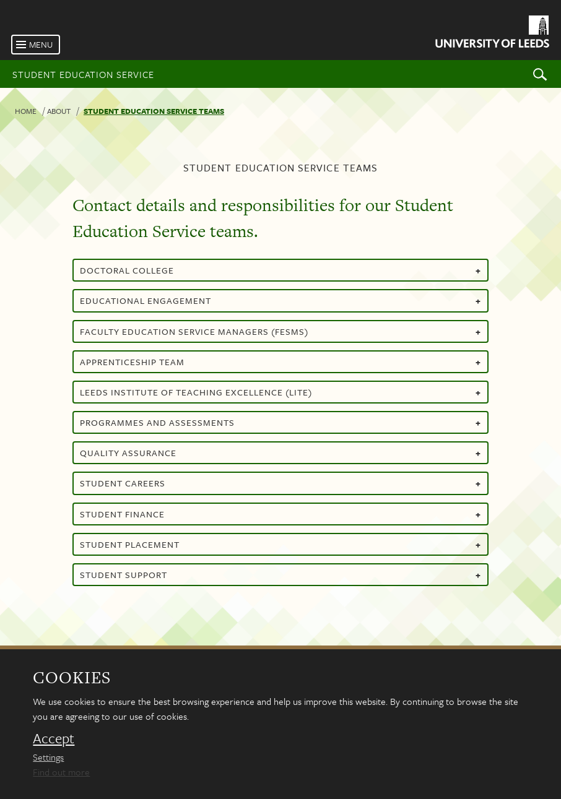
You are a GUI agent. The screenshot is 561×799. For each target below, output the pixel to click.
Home (26, 110)
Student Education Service (83, 74)
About (59, 110)
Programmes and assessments (280, 422)
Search (540, 74)
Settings (48, 757)
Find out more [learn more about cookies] (61, 772)
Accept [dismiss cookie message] (53, 738)
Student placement (280, 544)
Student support (280, 574)
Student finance (280, 513)
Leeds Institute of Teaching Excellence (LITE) (280, 392)
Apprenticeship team (280, 361)
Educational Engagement (280, 300)
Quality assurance (280, 452)
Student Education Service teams (154, 110)
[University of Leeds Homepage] (491, 34)
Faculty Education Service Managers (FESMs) (280, 331)
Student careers (280, 483)
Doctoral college (280, 270)
